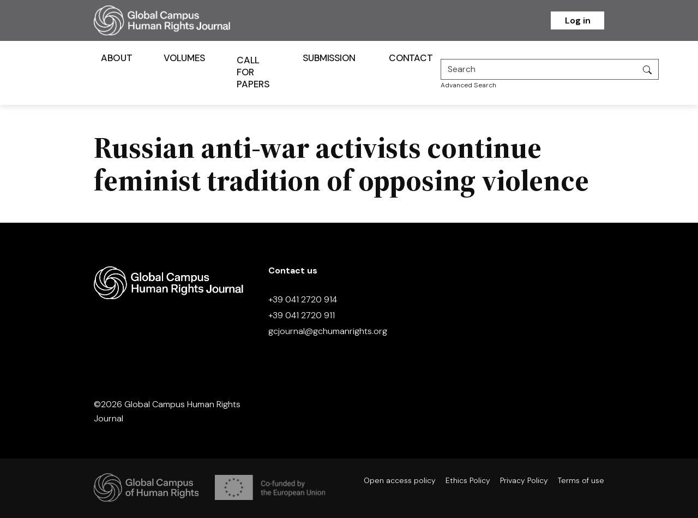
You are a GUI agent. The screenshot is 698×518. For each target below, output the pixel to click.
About (116, 58)
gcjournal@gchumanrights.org (327, 331)
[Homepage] (175, 20)
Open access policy (400, 480)
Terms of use (581, 480)
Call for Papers (253, 72)
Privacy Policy (524, 480)
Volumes (185, 58)
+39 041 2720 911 (301, 315)
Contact (410, 58)
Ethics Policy (468, 480)
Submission (329, 58)
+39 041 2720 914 (302, 299)
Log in (578, 20)
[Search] (539, 69)
